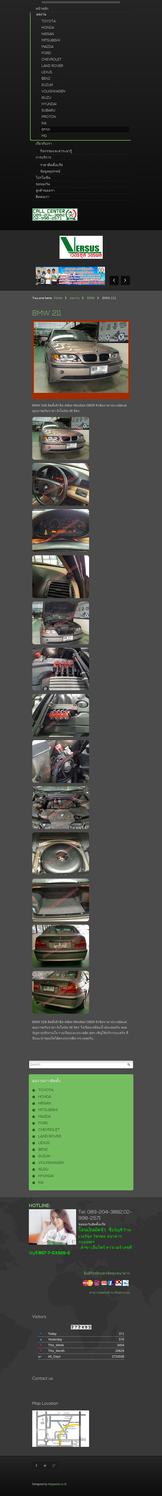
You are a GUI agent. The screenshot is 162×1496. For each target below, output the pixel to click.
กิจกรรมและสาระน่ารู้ (56, 151)
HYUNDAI (49, 104)
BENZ (46, 78)
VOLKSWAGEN (53, 91)
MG (44, 136)
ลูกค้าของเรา (45, 190)
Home (58, 298)
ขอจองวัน (43, 184)
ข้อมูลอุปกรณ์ (50, 171)
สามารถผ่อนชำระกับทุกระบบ (110, 1292)
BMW (46, 129)
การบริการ (43, 157)
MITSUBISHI (51, 40)
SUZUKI (47, 85)
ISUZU (46, 98)
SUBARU (48, 110)
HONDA (48, 27)
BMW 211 (47, 313)
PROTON (49, 117)
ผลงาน (41, 14)
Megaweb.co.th (57, 1484)
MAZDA (47, 47)
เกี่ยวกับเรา (44, 144)
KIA (44, 123)
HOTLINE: (39, 1206)
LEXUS (47, 72)
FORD (46, 53)
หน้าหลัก (42, 9)
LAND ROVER (52, 66)
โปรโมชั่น (43, 178)
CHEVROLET (52, 59)
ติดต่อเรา (42, 197)
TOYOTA (49, 21)
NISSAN (48, 34)
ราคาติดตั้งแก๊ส (51, 165)
